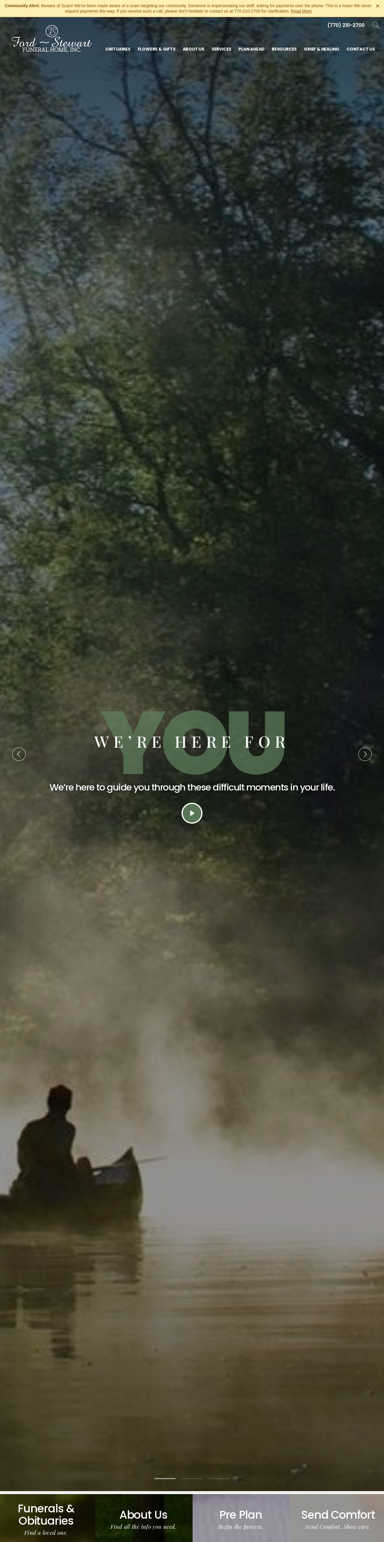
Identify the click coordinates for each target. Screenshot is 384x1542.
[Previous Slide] (19, 754)
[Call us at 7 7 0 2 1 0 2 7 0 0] (345, 25)
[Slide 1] (165, 1478)
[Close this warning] (378, 6)
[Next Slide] (365, 754)
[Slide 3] (219, 1478)
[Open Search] (376, 25)
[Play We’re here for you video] (192, 813)
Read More (301, 11)
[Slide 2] (192, 1478)
